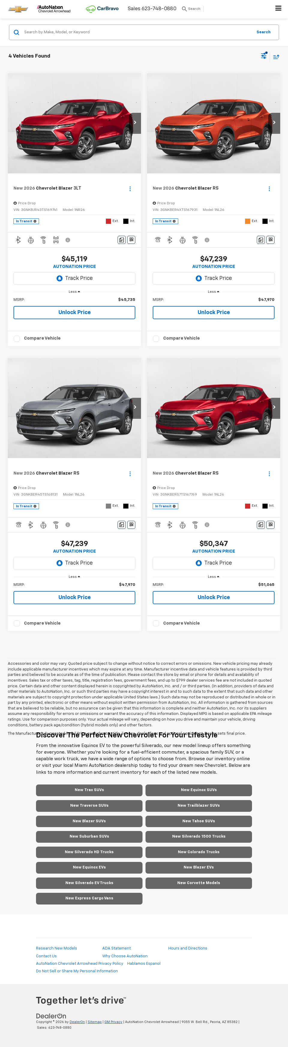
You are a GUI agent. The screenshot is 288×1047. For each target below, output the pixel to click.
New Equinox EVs (89, 867)
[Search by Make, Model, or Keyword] (137, 32)
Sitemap (95, 1022)
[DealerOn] (51, 1016)
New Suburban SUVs (89, 836)
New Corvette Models (198, 883)
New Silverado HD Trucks (89, 852)
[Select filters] (264, 57)
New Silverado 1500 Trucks (199, 836)
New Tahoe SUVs (198, 821)
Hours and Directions (187, 948)
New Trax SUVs (89, 790)
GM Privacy (113, 1022)
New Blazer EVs (199, 867)
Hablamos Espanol (143, 964)
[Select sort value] (275, 56)
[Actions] (130, 188)
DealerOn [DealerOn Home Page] (77, 1022)
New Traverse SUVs (89, 806)
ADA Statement (116, 948)
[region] (75, 300)
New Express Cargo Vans (89, 898)
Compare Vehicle (42, 338)
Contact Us (46, 956)
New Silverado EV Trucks (89, 883)
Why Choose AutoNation (125, 956)
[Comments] (122, 240)
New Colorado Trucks (199, 852)
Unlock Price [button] (74, 312)
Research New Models (56, 948)
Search (263, 32)
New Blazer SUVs (89, 821)
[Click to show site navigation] (278, 9)
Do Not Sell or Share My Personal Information (77, 971)
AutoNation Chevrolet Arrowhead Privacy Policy (79, 964)
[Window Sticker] (131, 240)
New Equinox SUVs (199, 790)
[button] (135, 123)
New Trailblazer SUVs (199, 806)
